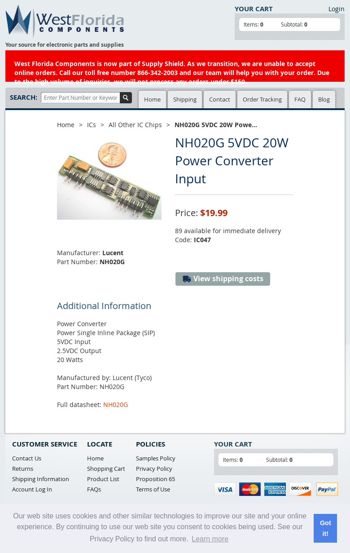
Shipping (185, 99)
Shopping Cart (106, 469)
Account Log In (32, 489)
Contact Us (26, 458)
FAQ (300, 99)
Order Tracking (262, 99)
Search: (23, 97)
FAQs (94, 489)
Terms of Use (153, 489)
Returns (22, 469)
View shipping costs (222, 279)
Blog (324, 99)
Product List (103, 479)
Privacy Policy (154, 469)
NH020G (115, 404)
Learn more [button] (210, 539)
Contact (219, 99)
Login (336, 8)
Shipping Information (40, 479)
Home (152, 99)
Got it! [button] (325, 528)
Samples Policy (155, 458)
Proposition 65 (155, 479)
